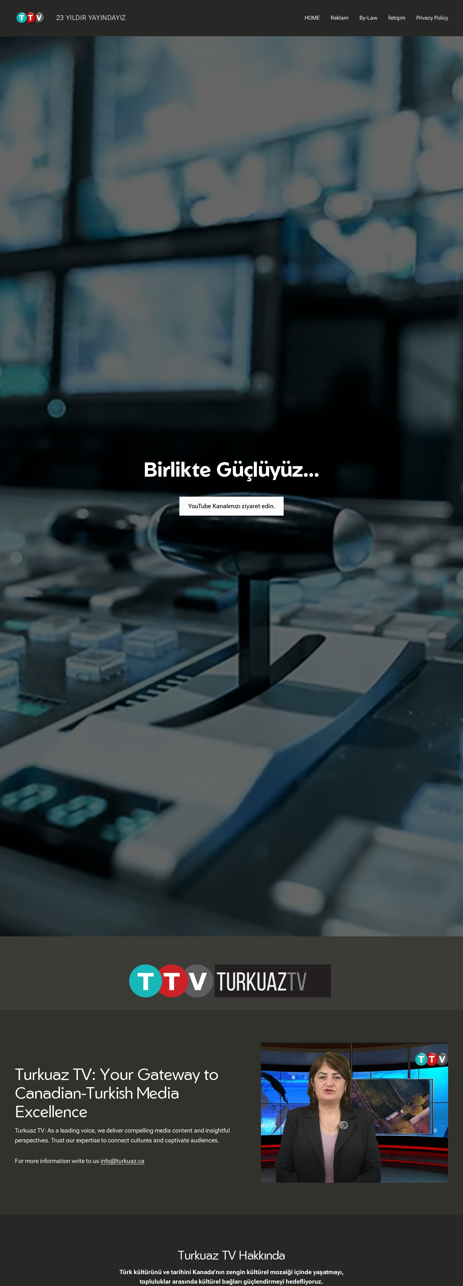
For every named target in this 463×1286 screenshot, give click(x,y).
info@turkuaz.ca (123, 1160)
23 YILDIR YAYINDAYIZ (91, 18)
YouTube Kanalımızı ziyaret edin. (231, 506)
